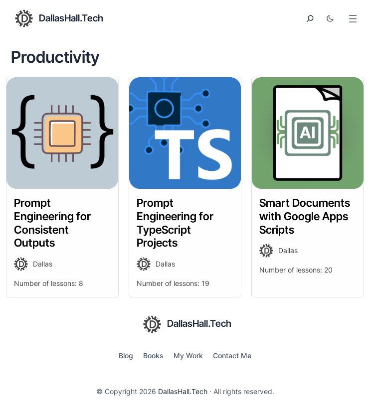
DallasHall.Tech (71, 18)
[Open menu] (353, 18)
